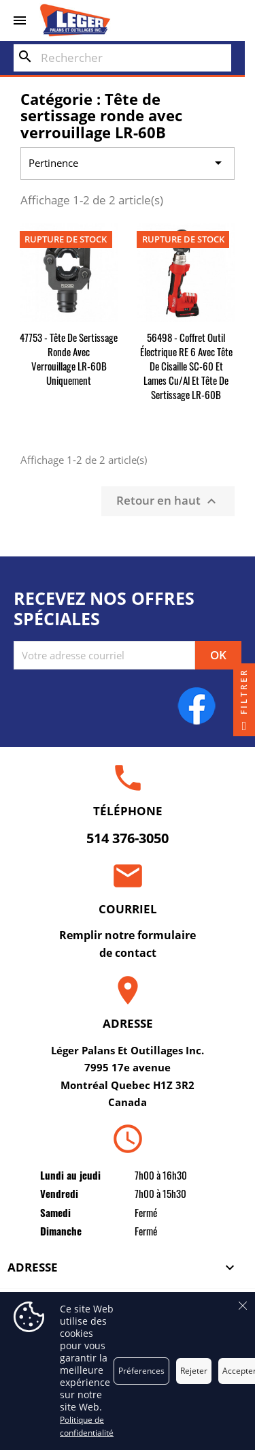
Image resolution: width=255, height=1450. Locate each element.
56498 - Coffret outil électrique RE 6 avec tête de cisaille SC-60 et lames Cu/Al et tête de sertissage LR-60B (186, 366)
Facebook (196, 705)
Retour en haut (168, 500)
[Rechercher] (122, 58)
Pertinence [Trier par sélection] (128, 163)
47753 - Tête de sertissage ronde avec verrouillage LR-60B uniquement (69, 359)
